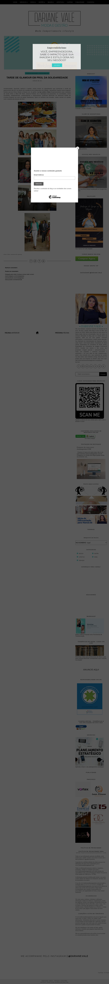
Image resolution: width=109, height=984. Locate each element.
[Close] (77, 148)
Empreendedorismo (56, 47)
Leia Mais (57, 65)
